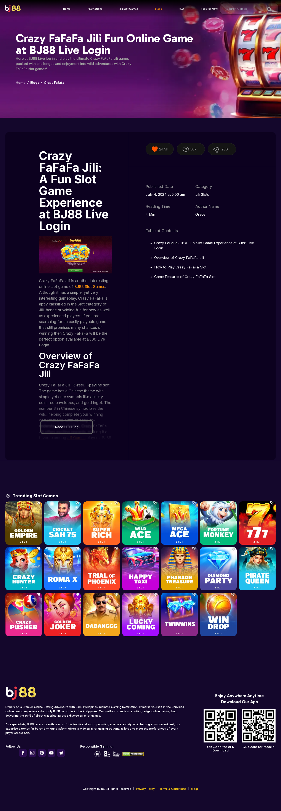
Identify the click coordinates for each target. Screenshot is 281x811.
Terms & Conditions (173, 793)
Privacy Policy (145, 793)
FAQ (181, 8)
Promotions (95, 8)
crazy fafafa (54, 83)
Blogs (158, 8)
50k (189, 149)
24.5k (159, 149)
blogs (34, 83)
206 (220, 149)
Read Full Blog (67, 427)
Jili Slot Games (128, 8)
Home (67, 8)
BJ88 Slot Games (89, 286)
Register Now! (209, 8)
